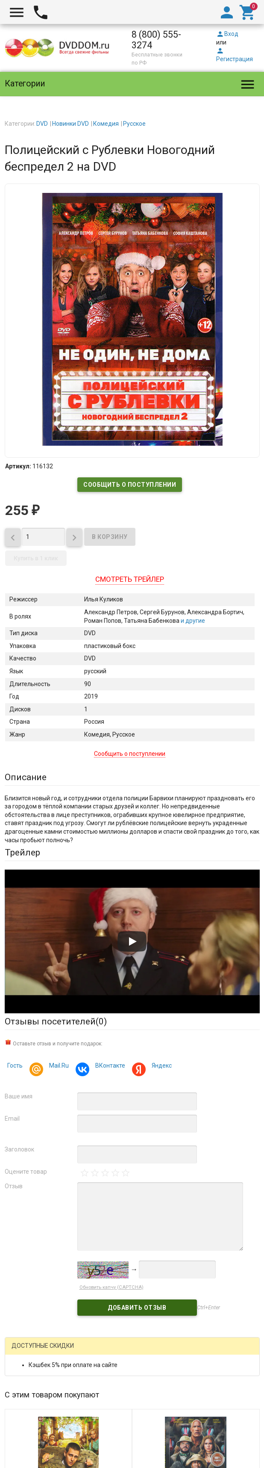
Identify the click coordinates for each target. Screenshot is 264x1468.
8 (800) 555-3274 (156, 39)
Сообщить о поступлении (129, 484)
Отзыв (14, 1186)
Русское (134, 123)
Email (12, 1118)
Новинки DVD (70, 123)
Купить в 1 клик (36, 558)
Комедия (106, 123)
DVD (42, 123)
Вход (227, 33)
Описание (26, 777)
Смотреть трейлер (129, 579)
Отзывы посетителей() (56, 1021)
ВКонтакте (109, 1066)
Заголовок (19, 1149)
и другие (192, 620)
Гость (15, 1065)
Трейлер (22, 852)
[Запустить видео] (132, 941)
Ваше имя (18, 1096)
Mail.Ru (58, 1066)
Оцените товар (26, 1171)
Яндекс (160, 1066)
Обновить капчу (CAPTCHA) (111, 1287)
